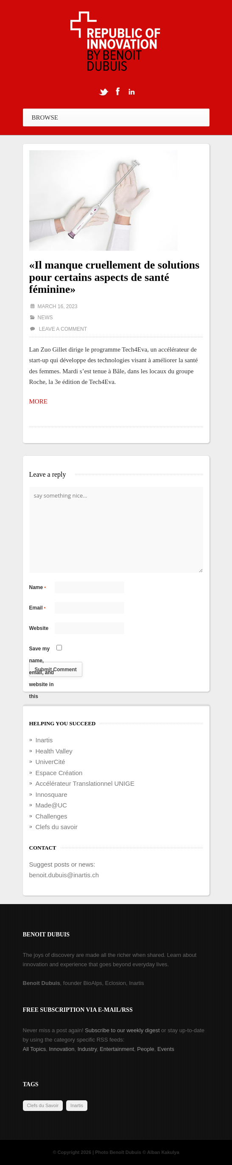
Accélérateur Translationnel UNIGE (85, 783)
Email (37, 608)
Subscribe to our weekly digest (122, 1030)
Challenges (51, 816)
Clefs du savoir (57, 826)
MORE (38, 401)
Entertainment (117, 1049)
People (145, 1049)
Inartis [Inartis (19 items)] (76, 1105)
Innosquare (51, 794)
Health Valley (54, 751)
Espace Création (59, 772)
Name (37, 587)
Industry (87, 1049)
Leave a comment (63, 329)
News (45, 318)
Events (165, 1049)
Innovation (61, 1049)
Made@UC (51, 805)
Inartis (44, 740)
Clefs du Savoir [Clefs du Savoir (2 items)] (43, 1105)
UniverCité (50, 761)
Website (39, 628)
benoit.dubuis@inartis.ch (64, 875)
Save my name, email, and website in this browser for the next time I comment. (41, 650)
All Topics (34, 1049)
